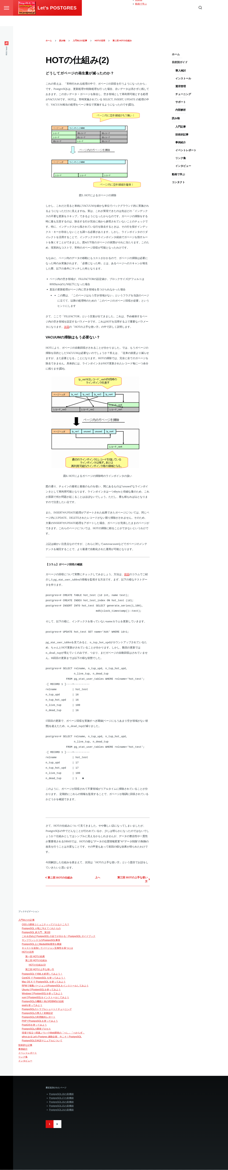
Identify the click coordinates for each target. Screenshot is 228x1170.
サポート (180, 102)
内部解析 (180, 110)
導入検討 (180, 70)
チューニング (183, 94)
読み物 (138, 10)
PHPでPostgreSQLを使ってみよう (40, 1021)
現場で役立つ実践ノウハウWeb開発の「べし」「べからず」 (53, 1033)
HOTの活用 (100, 41)
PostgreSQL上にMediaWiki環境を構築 (42, 944)
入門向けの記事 (80, 41)
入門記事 (180, 126)
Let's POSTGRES (57, 18)
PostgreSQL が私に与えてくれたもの (41, 928)
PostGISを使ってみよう (34, 1025)
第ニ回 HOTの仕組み (122, 41)
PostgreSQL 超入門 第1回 (36, 932)
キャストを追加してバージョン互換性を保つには (47, 948)
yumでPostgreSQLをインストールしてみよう (45, 997)
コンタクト (178, 182)
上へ (97, 877)
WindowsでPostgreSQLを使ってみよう (42, 993)
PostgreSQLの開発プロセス (36, 1029)
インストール (183, 78)
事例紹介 (180, 142)
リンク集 (180, 158)
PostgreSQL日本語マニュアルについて (42, 1040)
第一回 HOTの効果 (35, 956)
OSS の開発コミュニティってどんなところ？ (45, 924)
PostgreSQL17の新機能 (61, 1098)
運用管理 (180, 86)
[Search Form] (200, 18)
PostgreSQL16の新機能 (61, 1102)
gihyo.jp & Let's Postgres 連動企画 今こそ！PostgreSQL (52, 1037)
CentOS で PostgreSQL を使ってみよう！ (44, 978)
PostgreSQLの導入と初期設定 (37, 1013)
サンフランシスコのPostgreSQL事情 (41, 940)
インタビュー (183, 166)
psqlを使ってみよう (32, 1005)
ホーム (138, 2)
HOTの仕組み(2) (37, 965)
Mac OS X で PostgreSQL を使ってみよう (44, 982)
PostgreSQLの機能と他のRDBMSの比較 (43, 1001)
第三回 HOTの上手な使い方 (132, 879)
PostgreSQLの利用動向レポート (38, 1017)
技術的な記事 (25, 1045)
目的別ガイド (142, 6)
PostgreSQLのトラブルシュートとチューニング (47, 1009)
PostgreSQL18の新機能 (61, 1094)
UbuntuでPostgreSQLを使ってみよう (41, 989)
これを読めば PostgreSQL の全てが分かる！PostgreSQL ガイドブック (58, 936)
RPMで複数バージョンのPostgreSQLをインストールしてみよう (55, 986)
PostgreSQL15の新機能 (61, 1106)
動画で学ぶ (141, 14)
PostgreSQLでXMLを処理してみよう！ (42, 974)
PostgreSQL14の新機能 (61, 1110)
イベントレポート (185, 150)
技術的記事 (181, 134)
